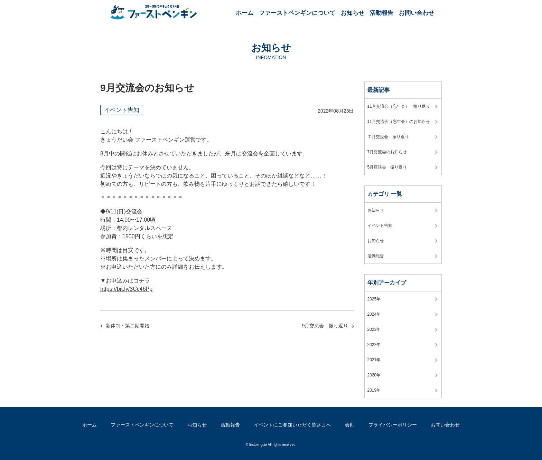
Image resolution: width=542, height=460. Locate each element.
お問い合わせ (416, 13)
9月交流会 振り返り (325, 325)
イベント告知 (121, 110)
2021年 (374, 359)
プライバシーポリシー (392, 425)
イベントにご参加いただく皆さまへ (292, 425)
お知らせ (352, 13)
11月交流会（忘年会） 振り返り (398, 106)
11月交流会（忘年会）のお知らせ (398, 121)
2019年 (374, 390)
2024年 (374, 314)
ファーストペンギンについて (297, 13)
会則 (350, 425)
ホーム (244, 13)
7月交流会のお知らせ (387, 152)
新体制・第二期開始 (127, 325)
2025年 (374, 299)
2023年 (374, 329)
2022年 (374, 344)
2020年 (374, 375)
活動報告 (381, 13)
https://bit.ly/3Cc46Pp (126, 289)
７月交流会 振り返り (388, 136)
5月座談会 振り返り (387, 167)
